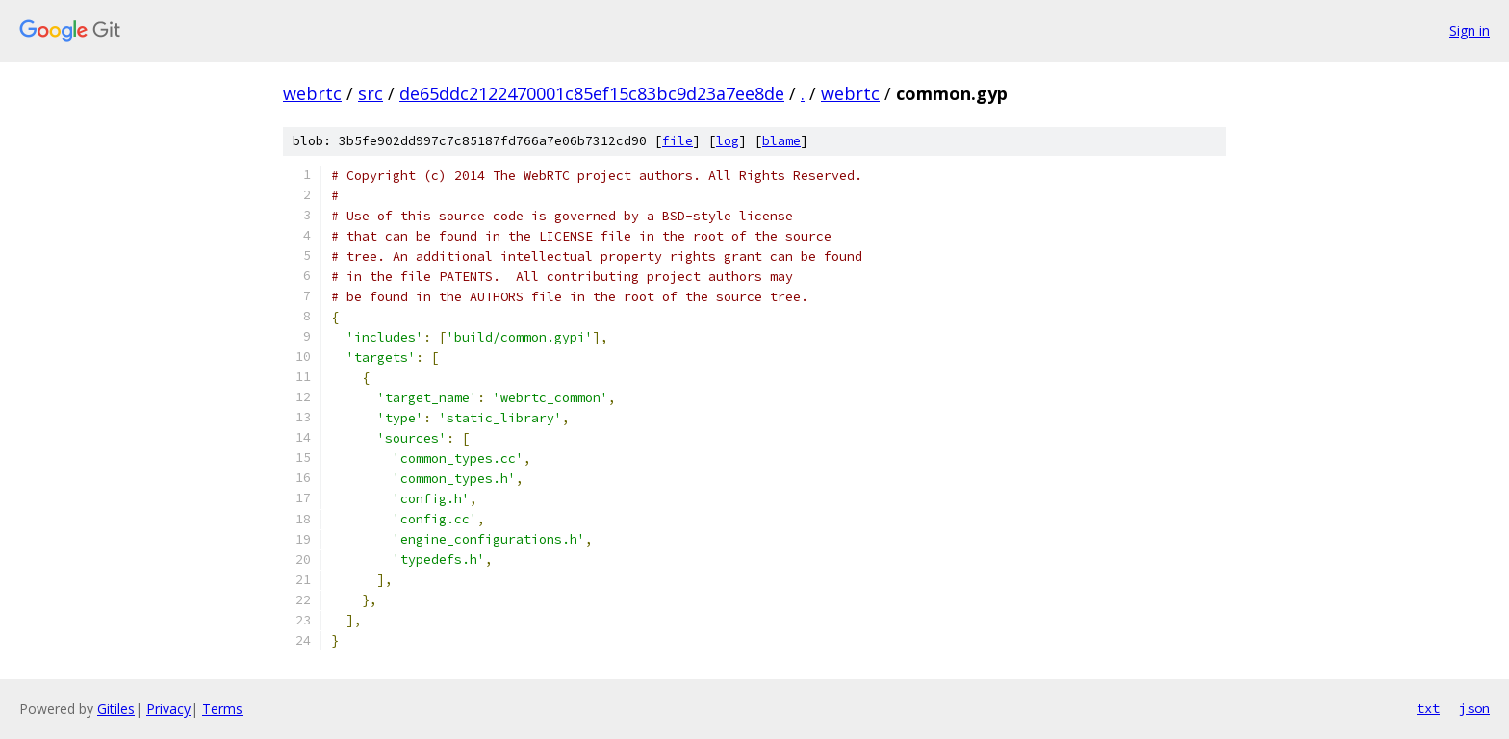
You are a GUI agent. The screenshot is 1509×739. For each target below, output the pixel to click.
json (1474, 708)
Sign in (1469, 30)
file (677, 141)
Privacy (168, 709)
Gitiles (116, 709)
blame (781, 141)
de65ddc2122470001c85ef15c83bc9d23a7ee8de (591, 93)
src (370, 93)
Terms (222, 709)
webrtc (312, 93)
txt (1428, 708)
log (727, 141)
